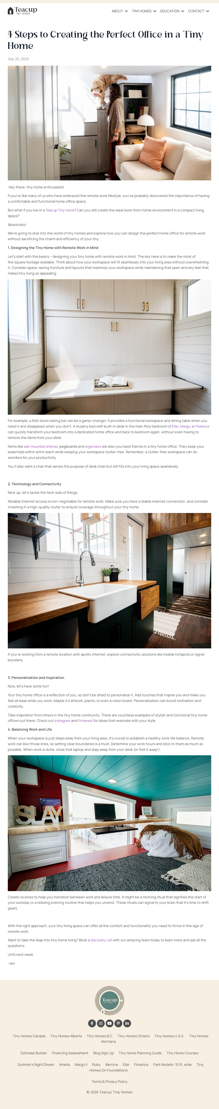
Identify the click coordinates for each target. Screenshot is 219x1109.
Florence (203, 426)
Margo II (81, 1064)
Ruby (96, 1064)
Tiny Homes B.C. (100, 1035)
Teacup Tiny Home (61, 210)
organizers (95, 446)
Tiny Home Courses (182, 1052)
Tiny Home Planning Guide (140, 1052)
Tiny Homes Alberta (66, 1035)
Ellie (175, 426)
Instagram (63, 720)
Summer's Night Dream (36, 1064)
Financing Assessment (70, 1052)
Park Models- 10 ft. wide (172, 1064)
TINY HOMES (144, 11)
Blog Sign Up (103, 1052)
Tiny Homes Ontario (134, 1035)
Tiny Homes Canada (29, 1035)
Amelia (64, 1064)
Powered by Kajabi (109, 1099)
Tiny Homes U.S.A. (169, 1035)
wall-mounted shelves (42, 446)
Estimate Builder (34, 1052)
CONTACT (198, 11)
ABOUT (120, 11)
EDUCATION (172, 11)
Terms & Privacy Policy (110, 1081)
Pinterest (86, 720)
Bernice (112, 1064)
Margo (185, 426)
